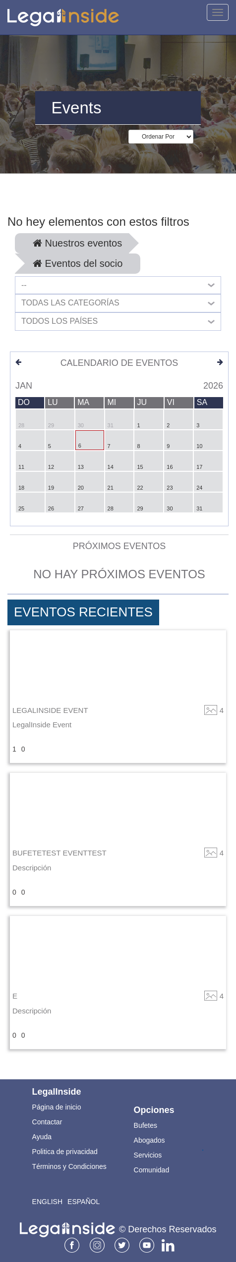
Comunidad (152, 1170)
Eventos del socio (77, 263)
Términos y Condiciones (69, 1166)
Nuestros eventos (77, 243)
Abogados (149, 1140)
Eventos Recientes (83, 612)
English (47, 1202)
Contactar (47, 1122)
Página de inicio (56, 1107)
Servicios (148, 1155)
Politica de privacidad (65, 1152)
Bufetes (145, 1125)
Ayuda (42, 1137)
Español (83, 1202)
